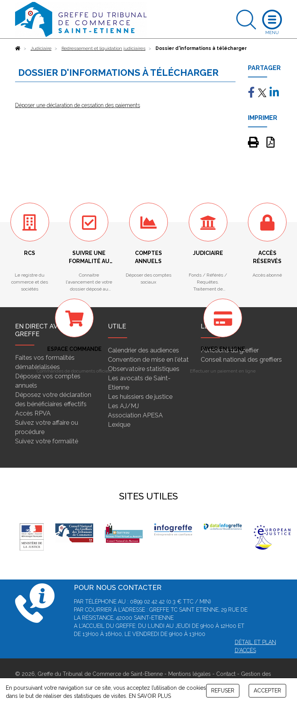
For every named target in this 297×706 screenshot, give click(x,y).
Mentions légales (189, 674)
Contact (226, 674)
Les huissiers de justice (140, 396)
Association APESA (135, 415)
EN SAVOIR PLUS (150, 696)
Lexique (119, 424)
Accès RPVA (33, 413)
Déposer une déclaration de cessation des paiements (77, 105)
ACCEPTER (267, 690)
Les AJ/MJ (123, 406)
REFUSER (222, 690)
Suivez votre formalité (46, 441)
